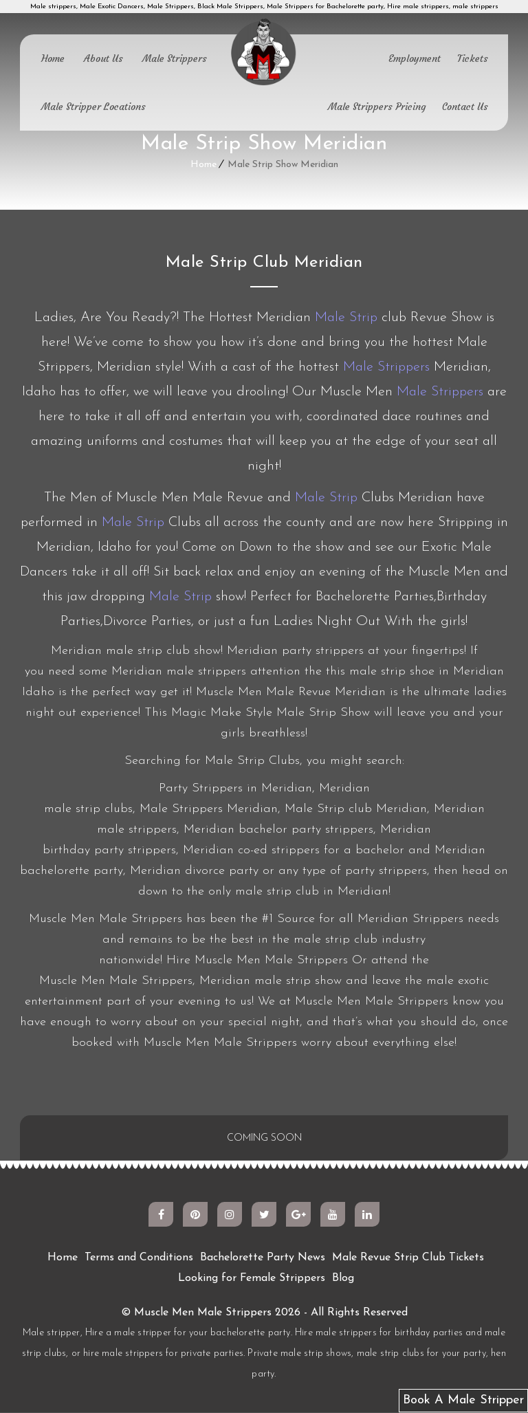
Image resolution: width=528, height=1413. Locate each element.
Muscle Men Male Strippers (203, 1313)
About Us (103, 58)
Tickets (472, 58)
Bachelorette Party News (262, 1258)
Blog (343, 1278)
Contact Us (465, 106)
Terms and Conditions (139, 1258)
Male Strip (346, 318)
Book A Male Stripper (463, 1400)
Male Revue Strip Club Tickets (408, 1258)
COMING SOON (264, 1138)
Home (53, 58)
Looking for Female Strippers (251, 1278)
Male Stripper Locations (93, 106)
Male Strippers (174, 58)
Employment (414, 58)
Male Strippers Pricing (377, 106)
